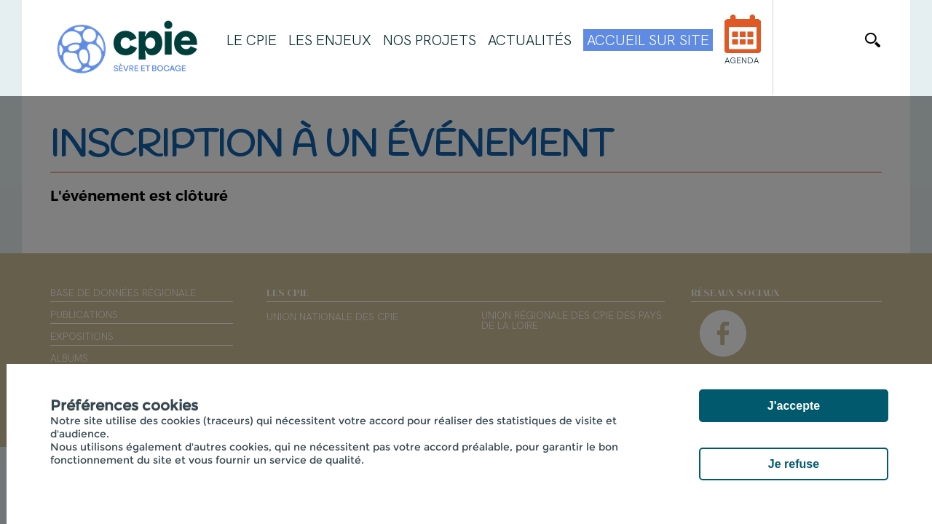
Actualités (530, 40)
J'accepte (793, 406)
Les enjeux (329, 40)
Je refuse (793, 464)
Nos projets (429, 40)
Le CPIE (251, 40)
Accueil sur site (648, 40)
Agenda (742, 49)
